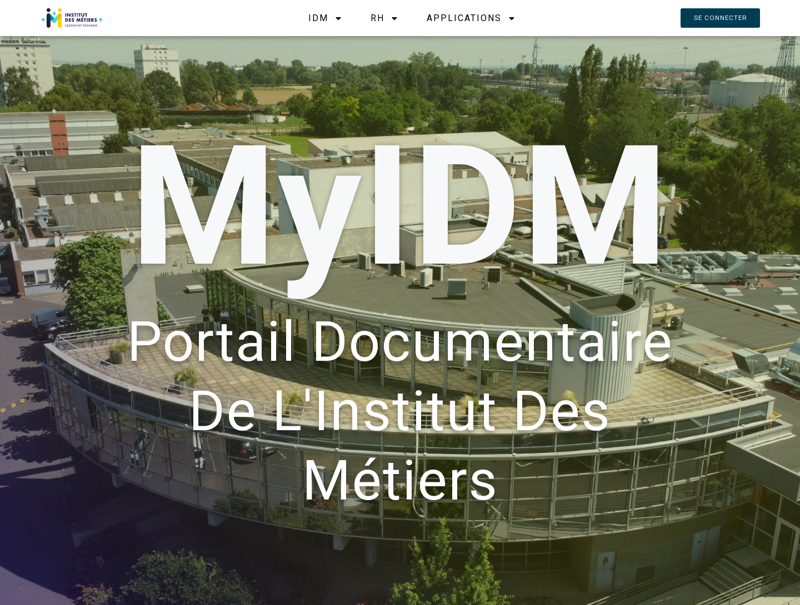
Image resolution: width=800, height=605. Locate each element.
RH (383, 18)
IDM (324, 18)
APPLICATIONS (470, 18)
